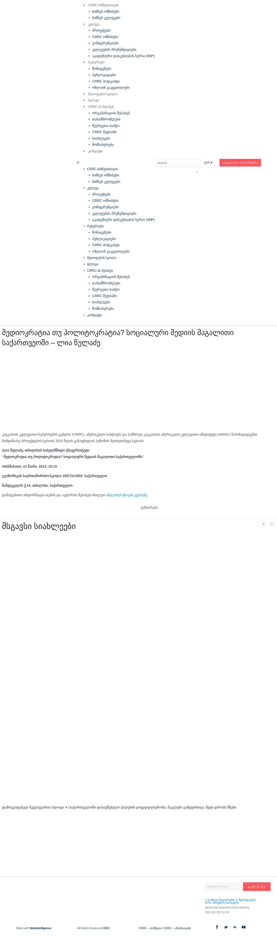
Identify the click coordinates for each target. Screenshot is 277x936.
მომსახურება (100, 145)
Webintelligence (40, 928)
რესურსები (93, 62)
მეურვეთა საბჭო (103, 126)
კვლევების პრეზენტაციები (111, 49)
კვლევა (91, 24)
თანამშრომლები (103, 119)
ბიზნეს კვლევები (103, 18)
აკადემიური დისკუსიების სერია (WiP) (120, 56)
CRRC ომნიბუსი (102, 37)
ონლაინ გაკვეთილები (108, 87)
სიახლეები (98, 138)
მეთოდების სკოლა (99, 94)
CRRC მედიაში (101, 132)
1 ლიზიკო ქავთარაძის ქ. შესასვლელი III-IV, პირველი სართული (230, 901)
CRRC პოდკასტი (103, 81)
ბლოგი (90, 100)
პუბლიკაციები (101, 75)
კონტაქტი (92, 151)
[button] (113, 162)
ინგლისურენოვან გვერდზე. (129, 495)
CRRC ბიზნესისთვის (100, 5)
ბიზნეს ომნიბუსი (102, 11)
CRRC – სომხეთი (150, 928)
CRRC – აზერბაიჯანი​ (177, 928)
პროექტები (98, 30)
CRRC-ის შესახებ (98, 106)
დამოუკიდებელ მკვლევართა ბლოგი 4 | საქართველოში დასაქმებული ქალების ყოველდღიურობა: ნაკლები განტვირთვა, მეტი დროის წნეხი (119, 807)
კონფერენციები (102, 43)
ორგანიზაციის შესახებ (108, 113)
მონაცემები (98, 69)
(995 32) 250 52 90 (217, 912)
